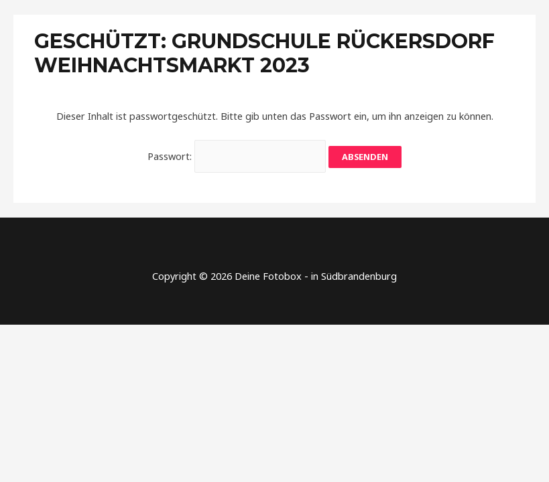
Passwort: (236, 156)
